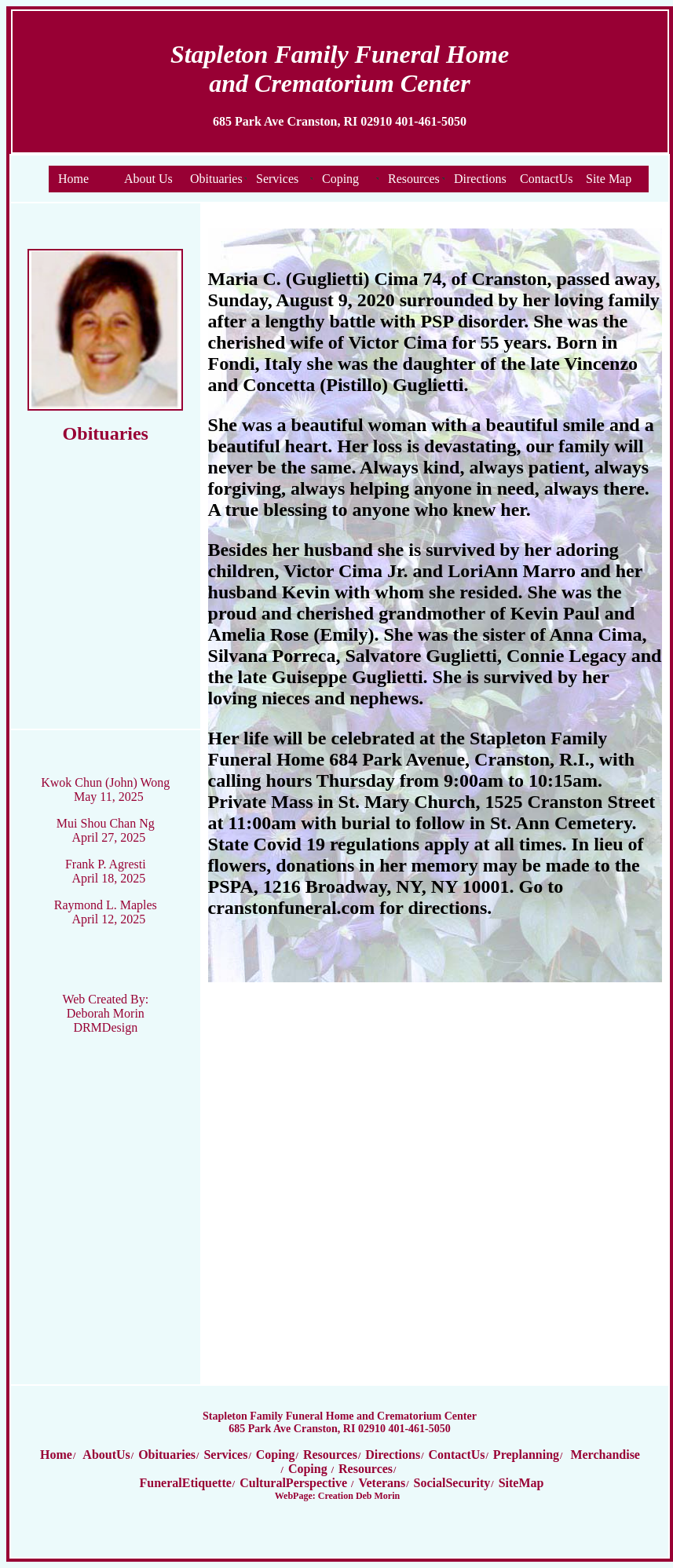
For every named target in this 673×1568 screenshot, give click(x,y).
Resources (414, 178)
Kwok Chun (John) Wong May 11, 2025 (105, 789)
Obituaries (216, 178)
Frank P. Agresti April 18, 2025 (105, 871)
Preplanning (526, 1454)
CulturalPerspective (295, 1482)
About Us (148, 178)
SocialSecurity (452, 1482)
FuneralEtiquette (186, 1482)
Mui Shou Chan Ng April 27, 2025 (106, 830)
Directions (480, 178)
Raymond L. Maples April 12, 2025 (105, 912)
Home (73, 178)
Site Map (608, 178)
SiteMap (521, 1482)
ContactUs (546, 178)
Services (277, 178)
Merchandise (605, 1454)
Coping (340, 178)
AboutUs (105, 1454)
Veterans (381, 1482)
